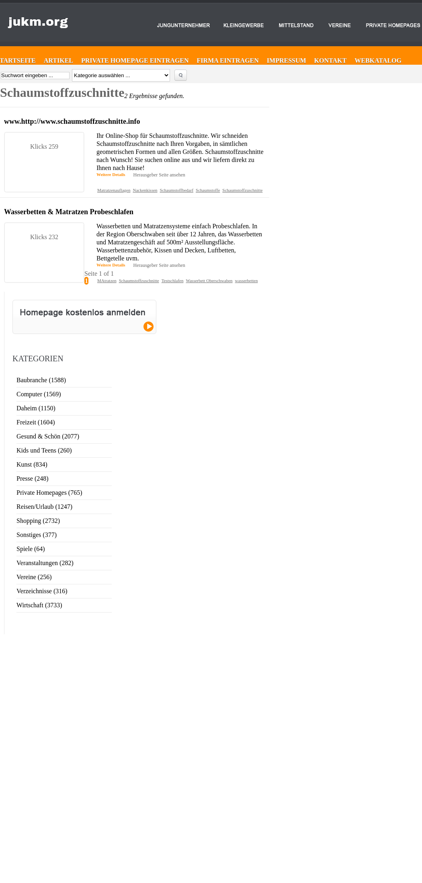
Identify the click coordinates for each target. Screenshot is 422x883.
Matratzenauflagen (113, 190)
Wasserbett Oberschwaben (209, 280)
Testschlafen (173, 280)
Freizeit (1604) (35, 422)
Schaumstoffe (208, 190)
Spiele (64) (30, 548)
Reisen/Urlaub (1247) (44, 506)
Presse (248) (32, 478)
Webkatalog (378, 60)
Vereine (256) (34, 577)
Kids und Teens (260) (44, 450)
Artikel (58, 60)
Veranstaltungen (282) (45, 562)
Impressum (286, 60)
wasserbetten (246, 280)
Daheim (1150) (35, 408)
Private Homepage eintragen (135, 60)
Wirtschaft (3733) (39, 605)
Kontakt (330, 60)
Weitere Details (110, 174)
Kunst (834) (31, 464)
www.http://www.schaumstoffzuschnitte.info (72, 121)
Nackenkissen (145, 190)
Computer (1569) (38, 394)
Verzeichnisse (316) (42, 591)
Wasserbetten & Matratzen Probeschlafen (68, 212)
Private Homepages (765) (49, 492)
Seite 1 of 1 (99, 273)
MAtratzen (107, 280)
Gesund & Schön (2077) (47, 436)
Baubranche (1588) (41, 380)
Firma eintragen (228, 60)
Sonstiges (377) (36, 534)
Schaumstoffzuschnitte (242, 190)
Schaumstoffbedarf (177, 190)
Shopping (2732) (38, 520)
